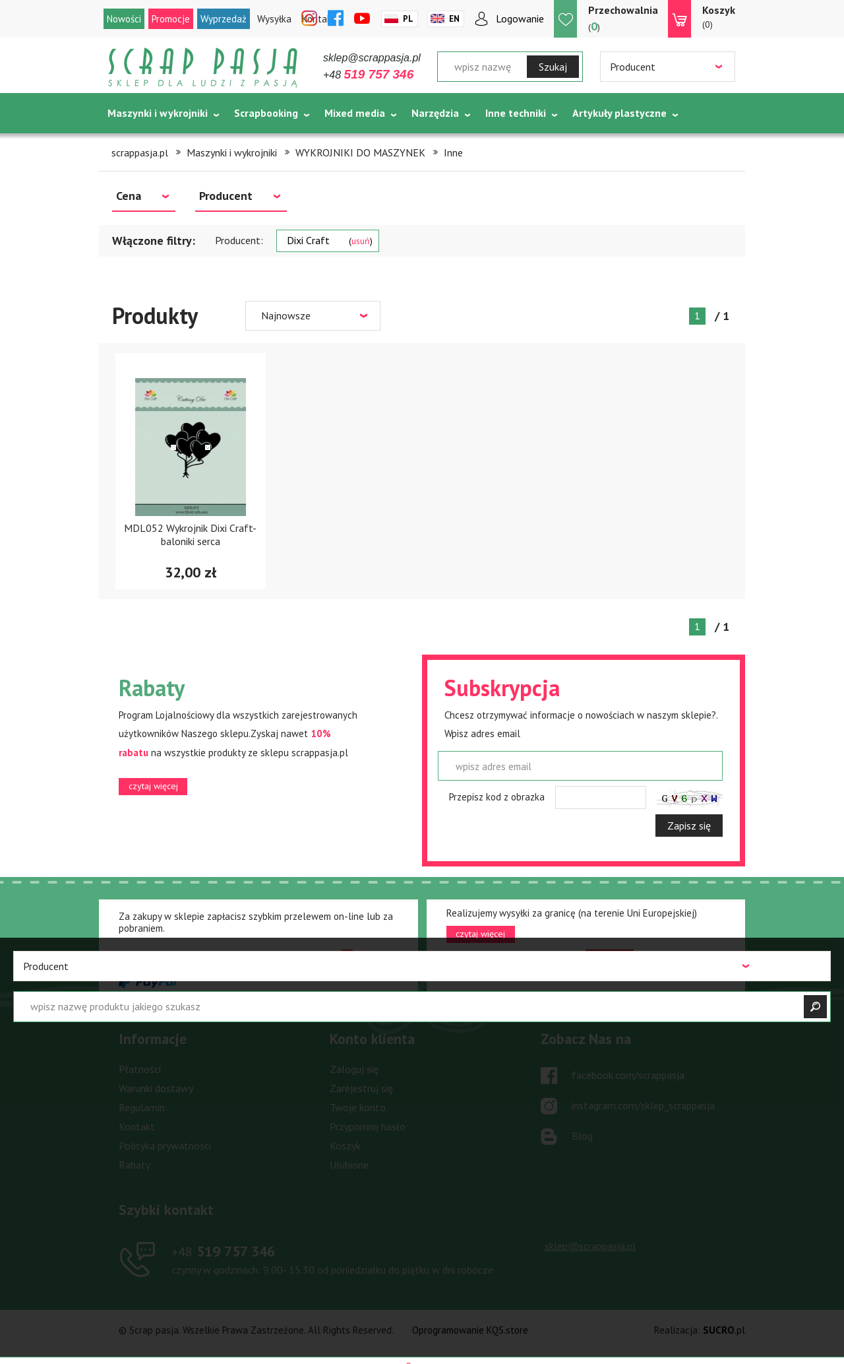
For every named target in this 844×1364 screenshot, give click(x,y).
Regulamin (142, 1107)
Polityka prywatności (165, 1145)
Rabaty (134, 1164)
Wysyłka (274, 19)
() (623, 18)
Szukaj (553, 66)
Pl (408, 18)
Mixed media (354, 112)
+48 (368, 75)
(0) (718, 16)
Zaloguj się (354, 1069)
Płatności (140, 1069)
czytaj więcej (153, 786)
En (454, 18)
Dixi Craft (330, 240)
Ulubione (349, 1164)
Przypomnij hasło (368, 1126)
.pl (724, 1330)
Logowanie (520, 18)
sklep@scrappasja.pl (372, 57)
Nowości (124, 19)
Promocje (171, 19)
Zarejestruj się (361, 1088)
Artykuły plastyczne (619, 112)
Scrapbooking (266, 112)
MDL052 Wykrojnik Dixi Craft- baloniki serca (190, 534)
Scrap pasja (203, 68)
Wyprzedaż (223, 19)
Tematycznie (138, 145)
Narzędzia (435, 112)
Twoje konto (358, 1107)
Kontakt (137, 1126)
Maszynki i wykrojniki (157, 112)
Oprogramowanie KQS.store (470, 1330)
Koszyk (345, 1145)
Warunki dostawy (156, 1088)
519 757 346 (223, 1251)
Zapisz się (689, 825)
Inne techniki (515, 112)
